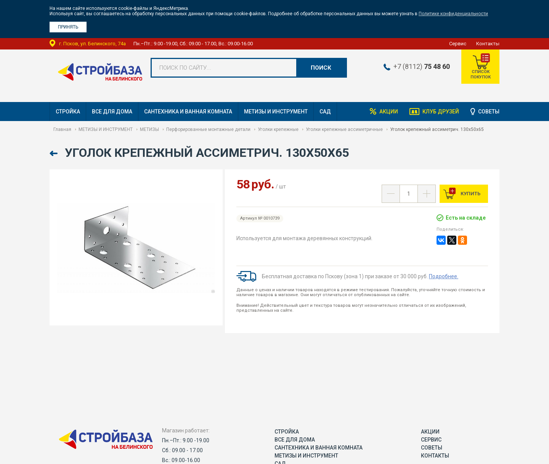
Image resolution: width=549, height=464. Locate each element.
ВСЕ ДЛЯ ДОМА (112, 111)
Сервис (457, 43)
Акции (388, 111)
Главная (62, 129)
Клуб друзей (440, 111)
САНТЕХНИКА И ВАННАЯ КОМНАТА (188, 111)
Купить (469, 193)
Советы (488, 111)
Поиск (321, 67)
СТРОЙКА (68, 111)
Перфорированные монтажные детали (208, 129)
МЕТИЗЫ (149, 129)
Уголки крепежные (278, 129)
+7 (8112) (421, 66)
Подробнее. (443, 276)
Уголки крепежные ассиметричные (344, 129)
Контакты (487, 43)
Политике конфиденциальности (453, 13)
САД (325, 111)
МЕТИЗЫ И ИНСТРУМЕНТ (276, 111)
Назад (54, 153)
